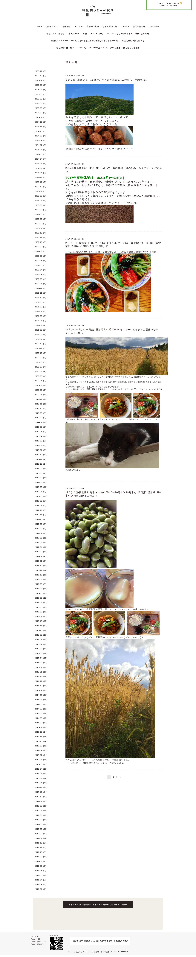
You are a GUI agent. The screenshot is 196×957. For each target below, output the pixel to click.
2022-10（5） (41, 242)
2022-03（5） (41, 274)
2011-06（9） (41, 871)
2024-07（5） (41, 145)
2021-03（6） (41, 330)
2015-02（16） (41, 667)
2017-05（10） (41, 542)
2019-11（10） (41, 404)
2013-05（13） (41, 764)
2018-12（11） (41, 455)
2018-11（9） (41, 459)
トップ (39, 26)
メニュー (78, 26)
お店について (52, 26)
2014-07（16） (41, 700)
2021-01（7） (41, 339)
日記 (85, 33)
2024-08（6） (41, 140)
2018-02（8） (41, 501)
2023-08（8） (41, 196)
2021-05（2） (41, 321)
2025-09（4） (41, 80)
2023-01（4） (41, 228)
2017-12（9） (41, 510)
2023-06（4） (41, 205)
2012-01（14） (41, 838)
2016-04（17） (41, 603)
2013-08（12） (41, 750)
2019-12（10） (41, 399)
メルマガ (125, 26)
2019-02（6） (41, 445)
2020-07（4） (41, 367)
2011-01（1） (41, 889)
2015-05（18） (41, 653)
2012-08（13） (41, 806)
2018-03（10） (41, 496)
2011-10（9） (41, 852)
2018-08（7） (41, 473)
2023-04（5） (41, 214)
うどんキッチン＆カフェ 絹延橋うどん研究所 (92, 952)
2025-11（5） (41, 71)
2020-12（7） (41, 344)
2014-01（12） (41, 727)
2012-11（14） (41, 792)
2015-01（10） (41, 672)
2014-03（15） (41, 718)
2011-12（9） (41, 843)
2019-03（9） (41, 441)
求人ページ (74, 33)
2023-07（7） (41, 201)
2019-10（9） (41, 408)
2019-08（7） (41, 418)
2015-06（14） (41, 649)
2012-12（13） (41, 787)
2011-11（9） (41, 847)
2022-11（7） (41, 237)
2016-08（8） (41, 584)
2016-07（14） (41, 589)
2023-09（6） (41, 191)
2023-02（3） (41, 224)
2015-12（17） (41, 621)
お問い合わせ (139, 26)
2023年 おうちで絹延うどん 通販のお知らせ (128, 33)
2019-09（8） (41, 413)
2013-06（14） (41, 760)
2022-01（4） (41, 284)
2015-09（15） (41, 635)
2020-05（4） (41, 376)
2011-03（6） (41, 884)
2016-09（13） (41, 579)
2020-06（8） (41, 372)
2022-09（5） (41, 247)
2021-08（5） (41, 307)
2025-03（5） (41, 108)
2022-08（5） (41, 251)
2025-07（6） (41, 90)
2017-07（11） (41, 533)
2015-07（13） (41, 644)
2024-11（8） (41, 127)
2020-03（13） (41, 385)
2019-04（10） (41, 436)
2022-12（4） (41, 233)
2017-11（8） (41, 515)
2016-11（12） (41, 570)
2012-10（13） (41, 797)
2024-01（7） (41, 173)
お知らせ (66, 26)
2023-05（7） (41, 210)
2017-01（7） (41, 561)
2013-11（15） (41, 737)
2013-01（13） (41, 783)
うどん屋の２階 (110, 26)
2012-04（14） (41, 824)
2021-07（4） (41, 311)
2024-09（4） (41, 136)
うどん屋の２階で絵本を (133, 41)
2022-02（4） (41, 279)
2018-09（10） (41, 469)
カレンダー (154, 26)
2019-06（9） (41, 427)
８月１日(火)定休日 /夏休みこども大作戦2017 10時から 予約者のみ (106, 79)
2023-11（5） (41, 182)
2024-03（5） (41, 164)
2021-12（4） (41, 288)
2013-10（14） (41, 741)
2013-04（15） (41, 769)
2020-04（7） (41, 381)
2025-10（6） (41, 76)
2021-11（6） (41, 293)
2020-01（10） (41, 395)
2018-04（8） (41, 492)
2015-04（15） (41, 658)
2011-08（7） (41, 861)
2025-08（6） (41, 85)
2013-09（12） (41, 746)
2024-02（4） (41, 168)
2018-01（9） (41, 506)
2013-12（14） (41, 732)
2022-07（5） (41, 256)
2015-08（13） (41, 640)
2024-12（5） (41, 122)
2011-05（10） (41, 875)
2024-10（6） (41, 131)
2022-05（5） (41, 265)
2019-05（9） (41, 432)
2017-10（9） (41, 519)
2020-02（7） (41, 390)
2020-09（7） (41, 358)
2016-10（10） (41, 575)
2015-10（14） (41, 630)
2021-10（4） (41, 298)
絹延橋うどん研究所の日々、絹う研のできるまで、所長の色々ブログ (100, 941)
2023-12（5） (41, 177)
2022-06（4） (41, 261)
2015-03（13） (41, 663)
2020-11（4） (41, 348)
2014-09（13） (41, 690)
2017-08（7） (41, 529)
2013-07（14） (41, 755)
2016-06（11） (41, 593)
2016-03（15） (41, 607)
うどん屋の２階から (55, 33)
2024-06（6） (41, 150)
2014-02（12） (41, 723)
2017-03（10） (41, 552)
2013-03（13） (41, 774)
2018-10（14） (41, 464)
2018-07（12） (41, 478)
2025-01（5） (41, 117)
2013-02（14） (41, 778)
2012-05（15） (41, 820)
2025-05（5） (41, 99)
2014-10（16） (41, 686)
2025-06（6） (41, 94)
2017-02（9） (41, 556)
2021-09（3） (41, 302)
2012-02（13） (41, 834)
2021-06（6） (41, 316)
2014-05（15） (41, 709)
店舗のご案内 (93, 26)
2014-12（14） (41, 677)
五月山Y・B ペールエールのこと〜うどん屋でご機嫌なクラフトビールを (84, 41)
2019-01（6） (41, 450)
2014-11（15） (41, 681)
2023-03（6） (41, 219)
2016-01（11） (41, 616)
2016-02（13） (41, 612)
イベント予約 (97, 33)
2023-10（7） (41, 187)
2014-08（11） (41, 695)
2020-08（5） (41, 362)
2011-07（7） (41, 866)
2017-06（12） (41, 538)
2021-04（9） (41, 325)
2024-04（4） (41, 159)
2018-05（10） (41, 487)
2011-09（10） (41, 857)
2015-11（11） (41, 626)
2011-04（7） (41, 880)
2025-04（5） (41, 103)
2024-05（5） (41, 154)
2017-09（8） (41, 524)
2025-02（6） (41, 113)
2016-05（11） (41, 598)
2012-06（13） (41, 815)
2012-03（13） (41, 829)
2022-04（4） (41, 270)
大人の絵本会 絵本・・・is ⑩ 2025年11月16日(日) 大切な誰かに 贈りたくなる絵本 (98, 48)
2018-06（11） (41, 482)
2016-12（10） (41, 566)
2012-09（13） (41, 801)
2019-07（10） (41, 422)
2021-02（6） (41, 335)
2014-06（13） (41, 704)
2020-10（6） (41, 353)
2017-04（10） (41, 547)
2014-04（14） (41, 713)
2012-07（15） (41, 811)
